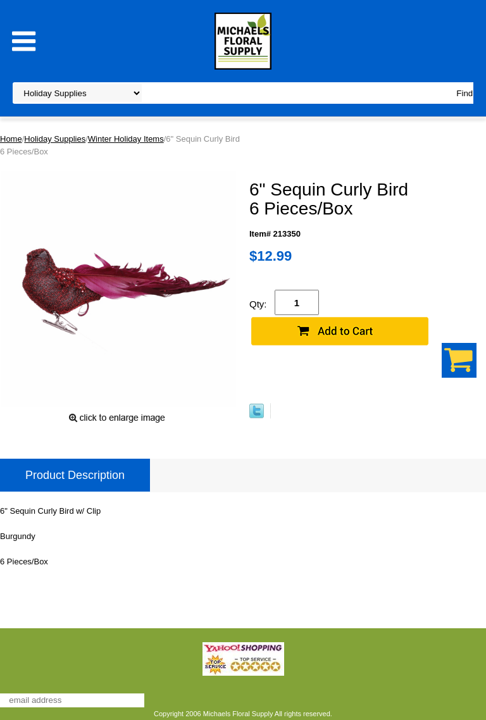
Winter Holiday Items (126, 139)
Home (11, 139)
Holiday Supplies (54, 139)
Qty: (258, 304)
